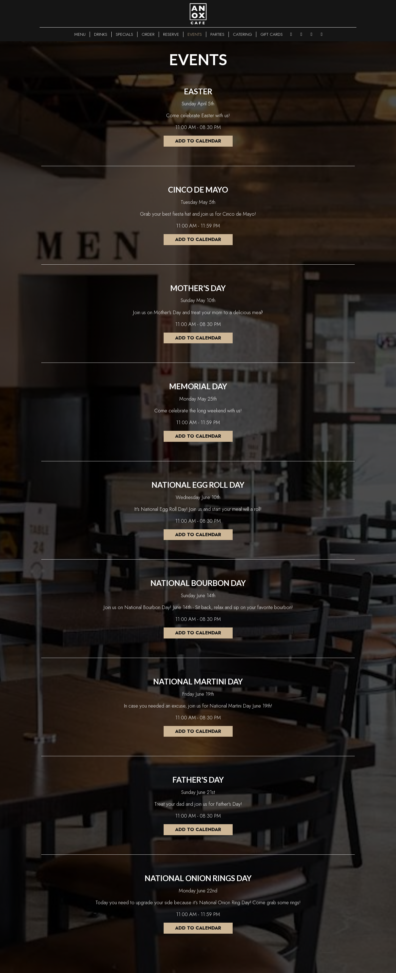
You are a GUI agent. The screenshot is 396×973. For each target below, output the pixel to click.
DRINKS (100, 34)
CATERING (242, 34)
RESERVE (171, 34)
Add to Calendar (198, 141)
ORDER (148, 34)
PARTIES (217, 34)
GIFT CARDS (271, 34)
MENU (80, 34)
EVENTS (195, 34)
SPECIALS (124, 34)
